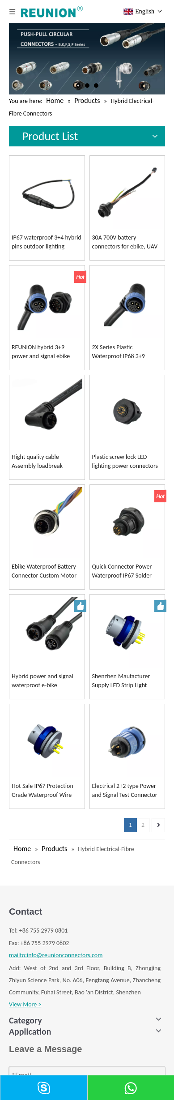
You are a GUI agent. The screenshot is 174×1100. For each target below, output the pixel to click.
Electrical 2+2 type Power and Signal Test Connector (124, 790)
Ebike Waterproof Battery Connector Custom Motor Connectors (44, 571)
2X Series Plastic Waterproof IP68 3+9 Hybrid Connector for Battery (119, 352)
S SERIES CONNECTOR (36, 1070)
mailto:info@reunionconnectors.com (55, 955)
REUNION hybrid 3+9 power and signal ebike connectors (41, 352)
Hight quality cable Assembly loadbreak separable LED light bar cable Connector (41, 462)
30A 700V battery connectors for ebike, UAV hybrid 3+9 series (125, 242)
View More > (25, 1004)
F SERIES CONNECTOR (36, 1058)
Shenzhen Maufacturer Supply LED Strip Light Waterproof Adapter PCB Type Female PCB (123, 681)
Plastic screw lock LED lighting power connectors (125, 461)
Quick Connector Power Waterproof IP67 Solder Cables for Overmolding (122, 571)
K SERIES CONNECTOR (36, 1046)
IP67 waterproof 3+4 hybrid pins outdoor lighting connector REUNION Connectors (46, 242)
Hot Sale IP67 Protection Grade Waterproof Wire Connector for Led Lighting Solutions (45, 791)
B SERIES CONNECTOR (36, 1033)
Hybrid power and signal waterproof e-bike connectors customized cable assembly (42, 681)
